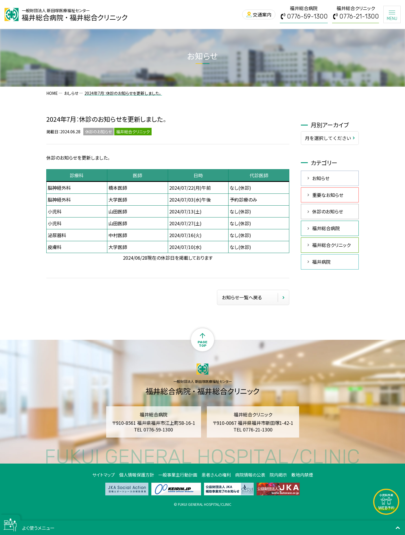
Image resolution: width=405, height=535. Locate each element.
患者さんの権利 (216, 475)
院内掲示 (278, 475)
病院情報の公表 (250, 475)
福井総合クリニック (331, 244)
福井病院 (321, 261)
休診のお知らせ (327, 211)
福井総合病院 (326, 228)
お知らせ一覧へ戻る (242, 297)
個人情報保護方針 (136, 475)
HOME (52, 93)
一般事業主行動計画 (177, 475)
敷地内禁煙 (302, 475)
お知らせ (320, 178)
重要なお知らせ (327, 194)
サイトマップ (103, 475)
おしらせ (71, 93)
